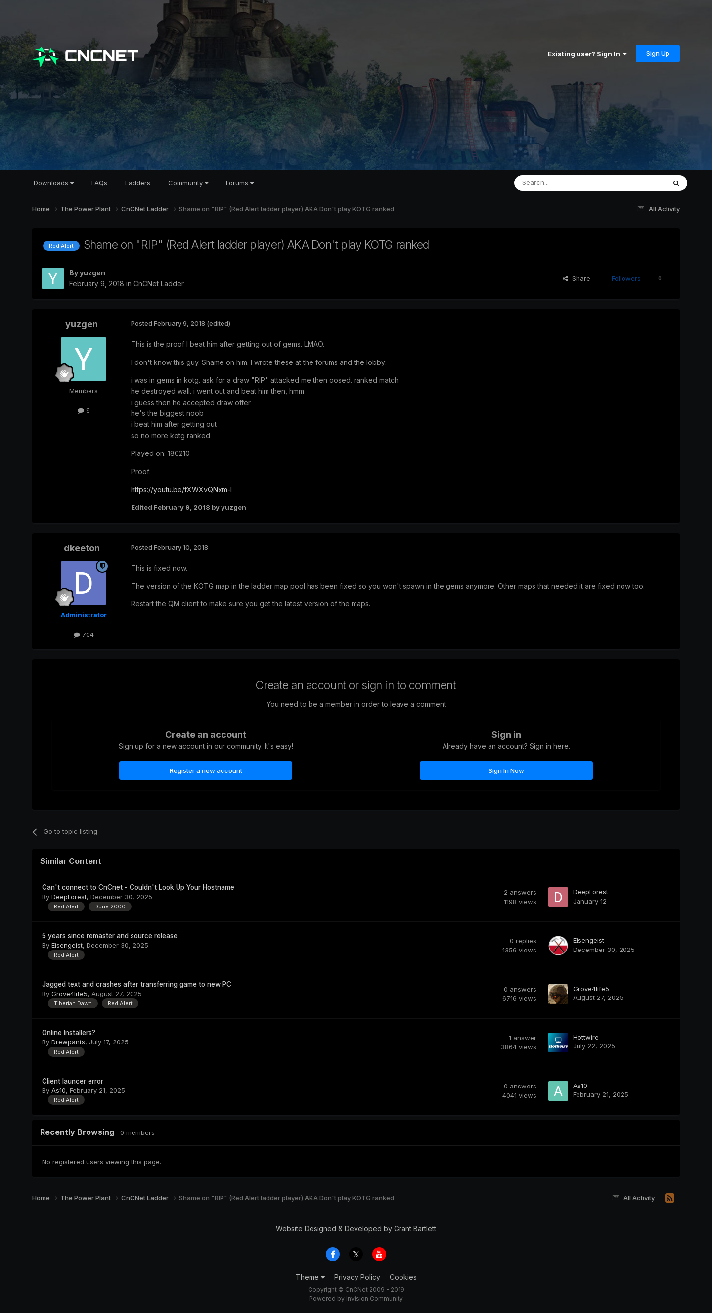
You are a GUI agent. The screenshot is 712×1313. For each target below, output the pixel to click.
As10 (58, 1090)
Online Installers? (68, 1033)
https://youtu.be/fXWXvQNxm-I (181, 489)
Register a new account (206, 770)
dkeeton (82, 548)
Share (576, 278)
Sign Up (657, 53)
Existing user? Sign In (587, 54)
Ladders (137, 183)
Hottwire (586, 1037)
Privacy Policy (357, 1277)
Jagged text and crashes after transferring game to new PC (136, 984)
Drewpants (68, 1042)
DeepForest (69, 897)
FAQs (99, 183)
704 (84, 634)
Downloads (54, 183)
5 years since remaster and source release (110, 936)
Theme (310, 1277)
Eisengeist (67, 945)
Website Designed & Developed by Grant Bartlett (356, 1228)
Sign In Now (506, 770)
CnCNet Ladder (159, 283)
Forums (240, 183)
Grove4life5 (69, 993)
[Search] (564, 183)
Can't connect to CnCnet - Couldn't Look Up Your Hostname (138, 887)
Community (188, 183)
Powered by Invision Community (356, 1298)
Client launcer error (72, 1081)
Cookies (403, 1277)
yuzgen (92, 273)
